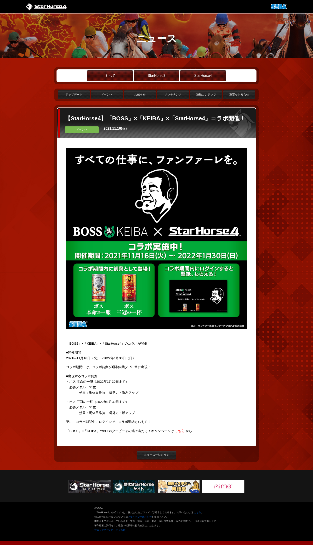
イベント (107, 94)
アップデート (73, 94)
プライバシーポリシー (140, 516)
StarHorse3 (156, 75)
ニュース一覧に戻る (156, 454)
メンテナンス (173, 94)
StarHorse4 (203, 75)
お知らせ (140, 94)
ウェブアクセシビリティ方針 (109, 529)
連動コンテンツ (206, 94)
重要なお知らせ (239, 94)
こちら (197, 512)
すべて (110, 75)
